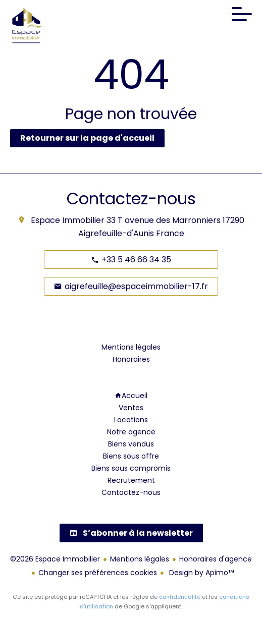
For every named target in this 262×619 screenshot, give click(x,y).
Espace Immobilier (67, 220)
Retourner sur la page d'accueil (87, 138)
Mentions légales (139, 559)
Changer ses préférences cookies (97, 573)
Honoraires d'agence (215, 559)
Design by (200, 573)
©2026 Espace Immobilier (55, 559)
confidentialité (179, 597)
